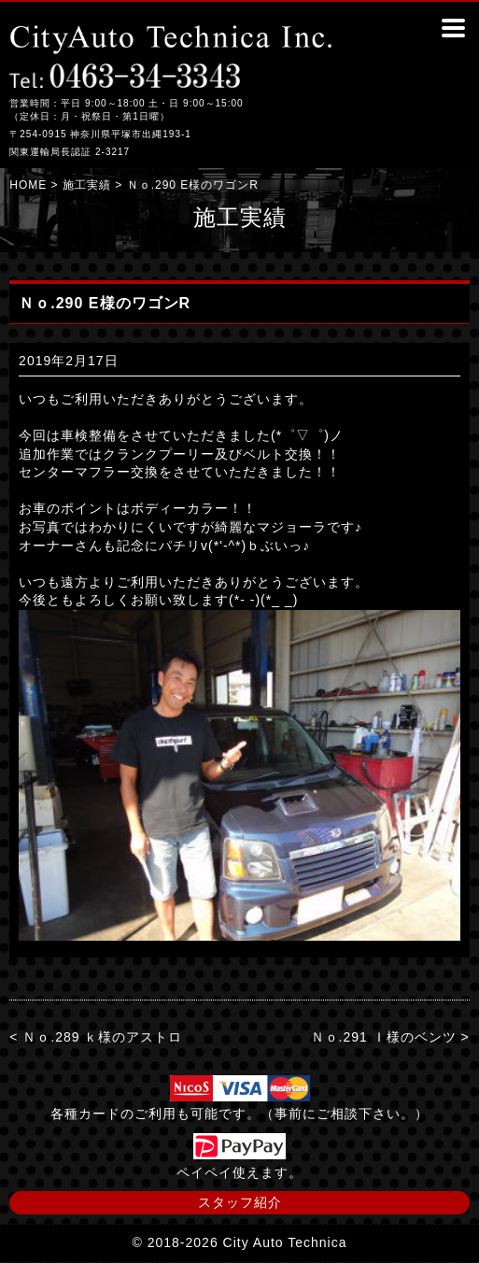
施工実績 (87, 185)
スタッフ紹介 (240, 1202)
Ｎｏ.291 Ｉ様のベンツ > (390, 1036)
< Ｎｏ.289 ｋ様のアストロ (95, 1036)
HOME (28, 185)
